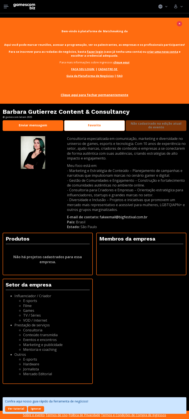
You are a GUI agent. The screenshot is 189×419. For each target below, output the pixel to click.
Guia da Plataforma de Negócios (90, 76)
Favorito (94, 125)
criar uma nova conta (162, 52)
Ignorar (36, 409)
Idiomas (163, 6)
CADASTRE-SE (108, 69)
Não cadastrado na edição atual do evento (156, 125)
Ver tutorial (16, 409)
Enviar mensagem (33, 125)
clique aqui (121, 62)
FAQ (120, 76)
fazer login (95, 52)
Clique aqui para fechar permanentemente (94, 95)
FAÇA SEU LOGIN (83, 69)
